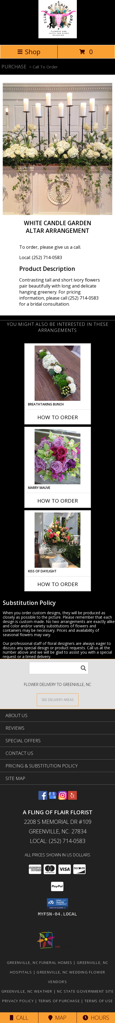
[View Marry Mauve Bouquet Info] (57, 456)
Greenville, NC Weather (26, 991)
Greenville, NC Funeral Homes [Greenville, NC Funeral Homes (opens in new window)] (39, 962)
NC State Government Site (85, 991)
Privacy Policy (18, 1000)
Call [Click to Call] (19, 1017)
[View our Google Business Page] (52, 798)
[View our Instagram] (62, 798)
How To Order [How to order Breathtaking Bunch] (57, 417)
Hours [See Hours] (96, 1017)
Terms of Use (99, 1000)
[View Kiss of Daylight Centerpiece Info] (57, 540)
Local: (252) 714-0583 (40, 257)
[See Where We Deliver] (57, 699)
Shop (28, 51)
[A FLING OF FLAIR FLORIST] (57, 36)
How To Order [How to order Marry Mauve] (57, 500)
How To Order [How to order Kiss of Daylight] (57, 584)
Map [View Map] (57, 1017)
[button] (57, 903)
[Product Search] (58, 668)
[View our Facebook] (42, 798)
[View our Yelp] (72, 798)
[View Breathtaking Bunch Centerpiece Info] (57, 373)
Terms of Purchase (59, 1000)
